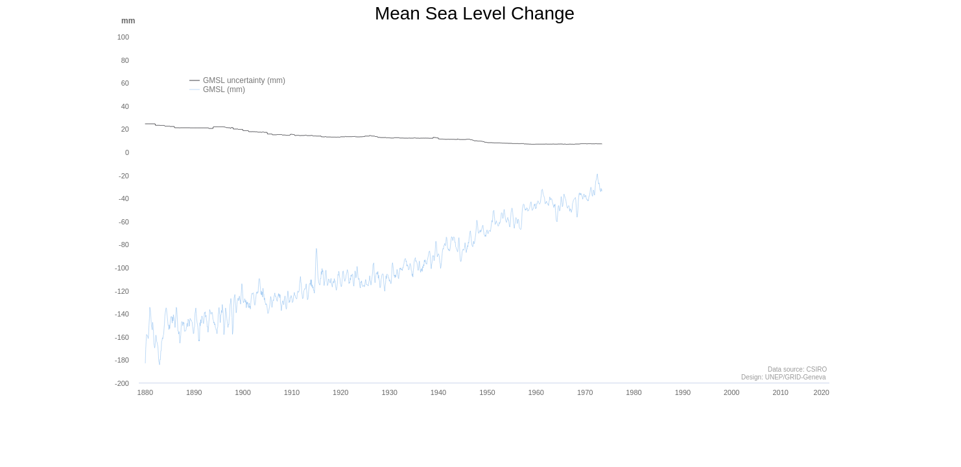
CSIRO (816, 369)
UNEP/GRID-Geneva (795, 377)
